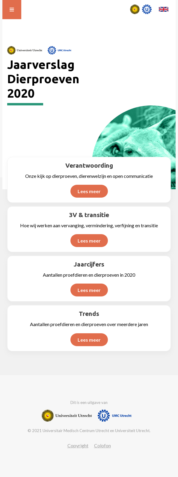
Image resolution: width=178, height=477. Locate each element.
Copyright (77, 445)
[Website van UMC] (59, 50)
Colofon (102, 445)
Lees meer (89, 191)
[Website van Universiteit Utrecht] (24, 50)
